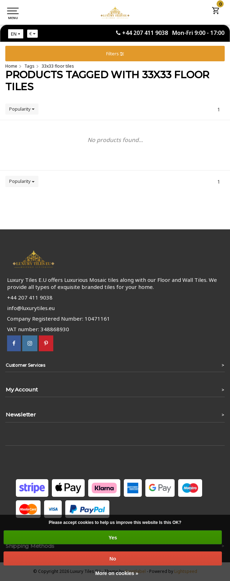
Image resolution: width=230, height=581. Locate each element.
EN (14, 34)
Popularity (22, 109)
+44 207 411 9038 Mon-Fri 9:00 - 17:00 (173, 33)
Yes (113, 537)
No (112, 559)
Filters (115, 53)
